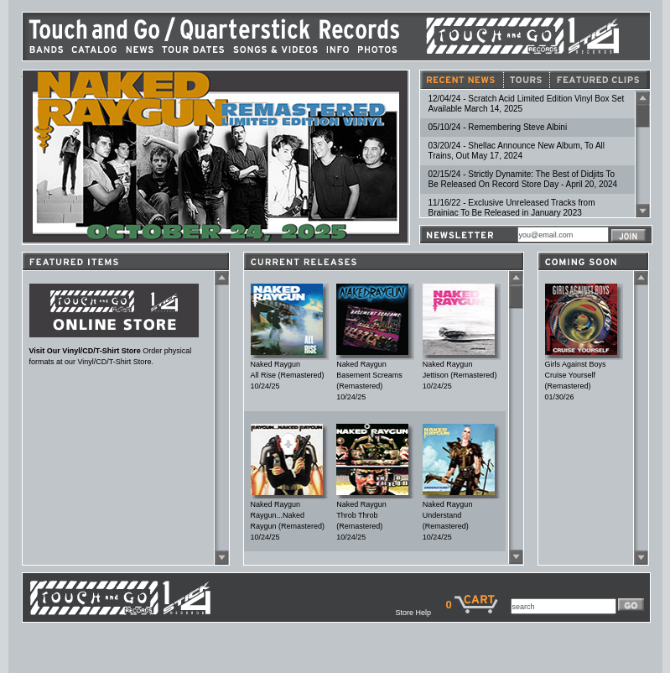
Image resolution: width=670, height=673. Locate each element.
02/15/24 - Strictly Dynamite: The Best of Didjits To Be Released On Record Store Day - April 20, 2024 (523, 179)
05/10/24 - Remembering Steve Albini (498, 127)
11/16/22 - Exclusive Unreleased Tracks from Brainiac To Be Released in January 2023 (511, 207)
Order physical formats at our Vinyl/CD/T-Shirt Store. (114, 352)
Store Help (420, 612)
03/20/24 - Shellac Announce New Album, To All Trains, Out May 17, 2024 (516, 150)
